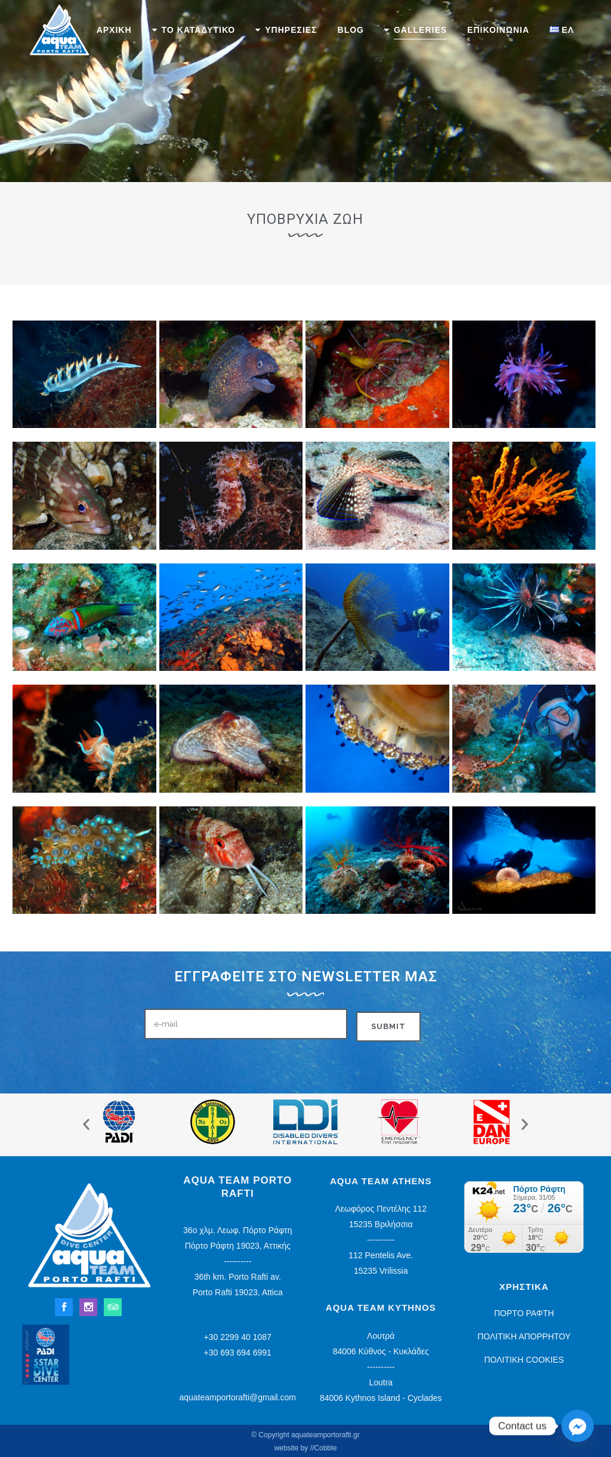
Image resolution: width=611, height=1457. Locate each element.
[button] (86, 1124)
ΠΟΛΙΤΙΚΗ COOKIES (524, 1359)
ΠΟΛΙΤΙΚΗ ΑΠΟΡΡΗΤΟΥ (523, 1336)
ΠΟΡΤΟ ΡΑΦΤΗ (524, 1313)
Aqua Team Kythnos (381, 1307)
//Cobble (323, 1448)
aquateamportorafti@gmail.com (237, 1397)
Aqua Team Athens (380, 1181)
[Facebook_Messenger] (577, 1426)
